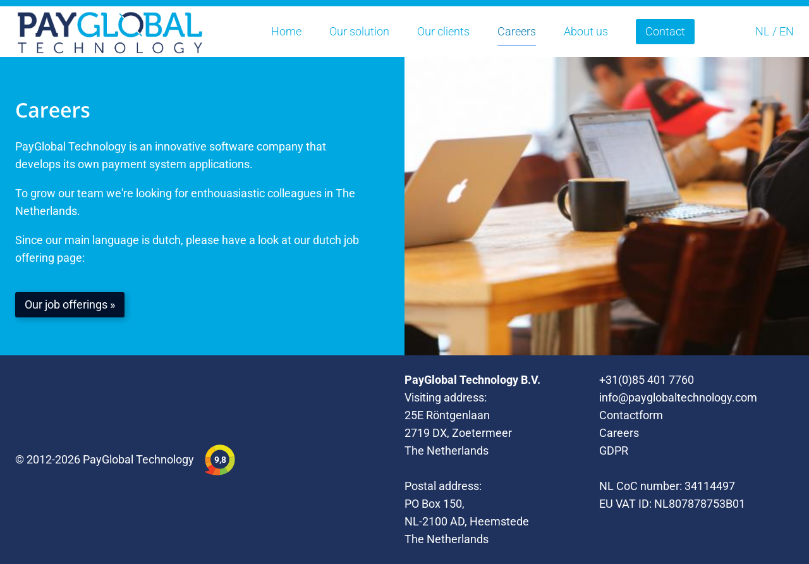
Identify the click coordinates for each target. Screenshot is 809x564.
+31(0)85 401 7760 (646, 379)
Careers (516, 31)
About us (586, 31)
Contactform (631, 415)
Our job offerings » (70, 304)
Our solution (359, 31)
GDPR (613, 450)
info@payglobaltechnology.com (678, 397)
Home (286, 31)
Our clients (443, 31)
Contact (665, 31)
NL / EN (774, 31)
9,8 (220, 460)
